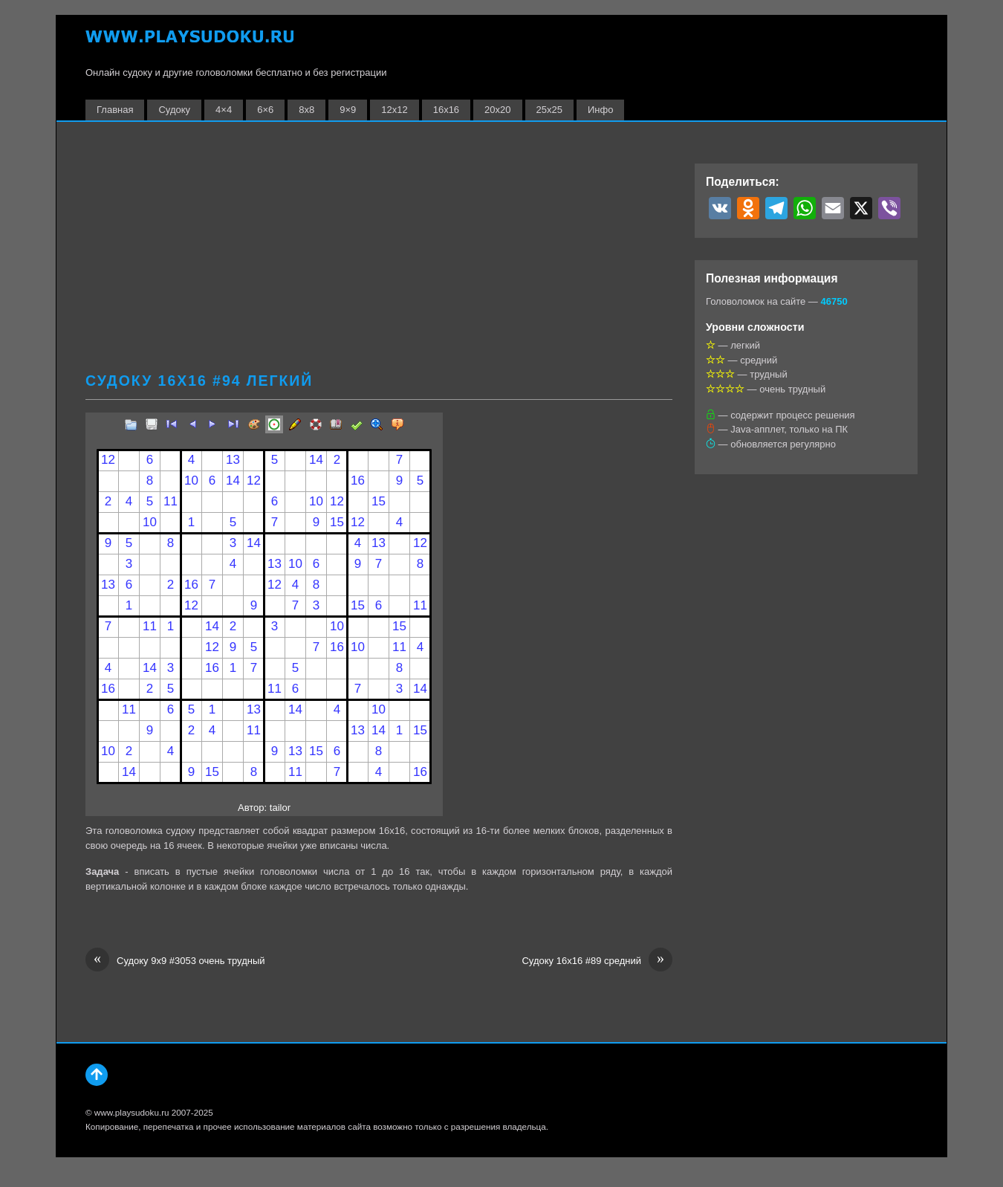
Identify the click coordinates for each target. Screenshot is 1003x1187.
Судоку (174, 109)
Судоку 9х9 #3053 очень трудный (175, 961)
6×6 (265, 109)
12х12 (394, 109)
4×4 (223, 109)
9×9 (348, 109)
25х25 (549, 109)
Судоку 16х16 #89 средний (597, 961)
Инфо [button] (600, 109)
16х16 (446, 109)
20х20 (497, 109)
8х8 (306, 109)
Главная (115, 109)
